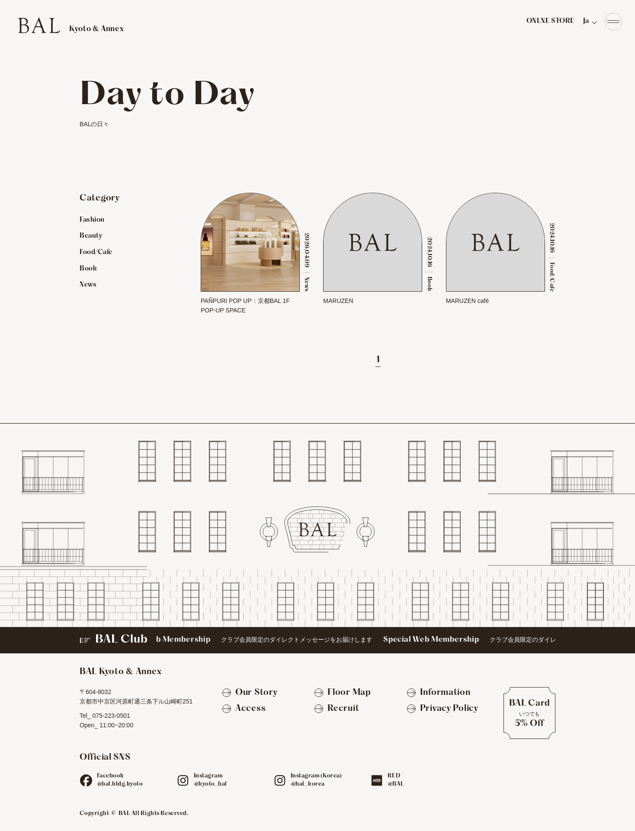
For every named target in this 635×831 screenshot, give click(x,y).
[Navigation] (613, 21)
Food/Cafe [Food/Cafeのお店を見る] (96, 252)
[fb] (86, 780)
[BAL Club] (317, 640)
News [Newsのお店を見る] (88, 285)
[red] (376, 780)
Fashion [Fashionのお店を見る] (92, 220)
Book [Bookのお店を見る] (88, 269)
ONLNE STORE (550, 21)
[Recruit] (336, 709)
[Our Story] (249, 693)
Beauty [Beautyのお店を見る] (91, 236)
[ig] (182, 780)
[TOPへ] (70, 25)
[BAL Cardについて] (529, 713)
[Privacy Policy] (442, 709)
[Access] (244, 709)
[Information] (439, 693)
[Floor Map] (342, 693)
